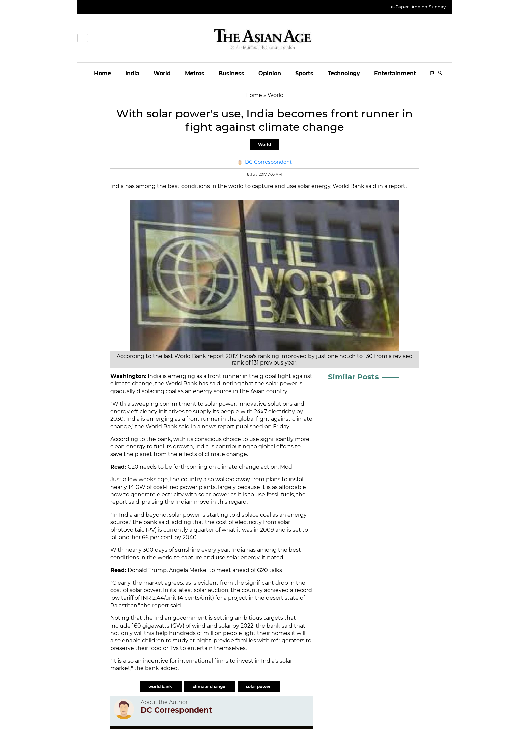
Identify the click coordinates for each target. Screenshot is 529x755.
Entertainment (395, 73)
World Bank (181, 383)
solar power (184, 515)
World (162, 73)
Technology (344, 73)
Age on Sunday (428, 6)
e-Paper (400, 6)
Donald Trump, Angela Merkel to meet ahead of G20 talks (205, 570)
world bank (160, 686)
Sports (304, 73)
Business (231, 73)
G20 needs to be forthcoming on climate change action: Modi (211, 467)
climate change (131, 383)
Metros (194, 73)
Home (102, 73)
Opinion (269, 73)
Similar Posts (353, 376)
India (132, 73)
